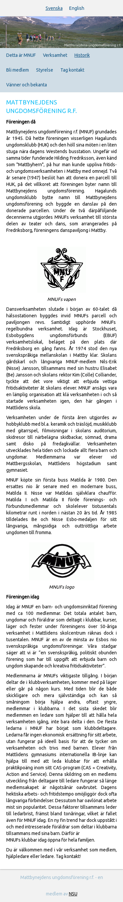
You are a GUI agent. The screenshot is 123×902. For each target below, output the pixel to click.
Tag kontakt (72, 70)
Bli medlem (17, 70)
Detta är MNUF (21, 55)
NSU (73, 893)
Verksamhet (55, 55)
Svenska (54, 8)
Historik (82, 55)
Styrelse (44, 70)
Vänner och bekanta (26, 84)
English (76, 8)
